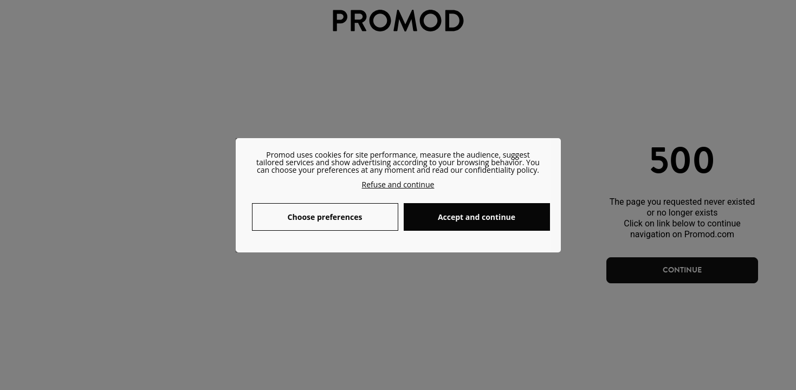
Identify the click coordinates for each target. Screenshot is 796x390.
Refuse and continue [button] (398, 184)
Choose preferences (325, 217)
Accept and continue (476, 217)
